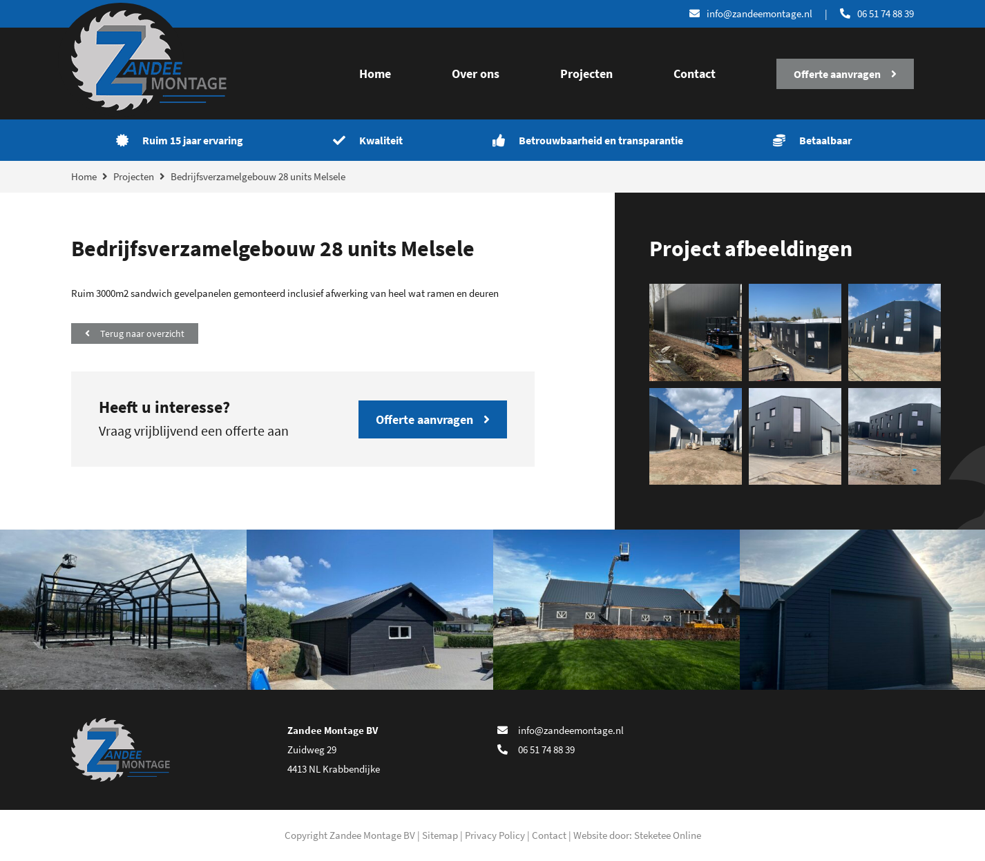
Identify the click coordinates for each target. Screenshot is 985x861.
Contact (694, 73)
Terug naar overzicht (134, 333)
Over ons (475, 73)
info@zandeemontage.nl (560, 730)
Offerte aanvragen (845, 74)
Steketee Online (667, 835)
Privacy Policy (495, 835)
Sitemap (440, 835)
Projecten (586, 73)
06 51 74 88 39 (877, 13)
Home (375, 73)
